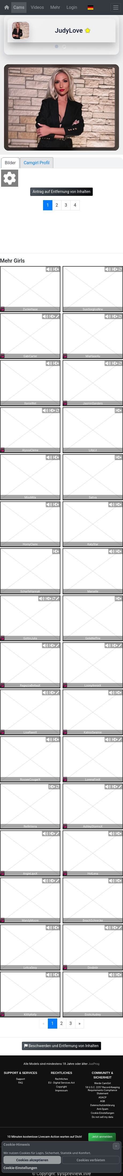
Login (72, 7)
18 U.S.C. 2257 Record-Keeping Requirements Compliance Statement (102, 1090)
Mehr (55, 7)
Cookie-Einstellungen (102, 1112)
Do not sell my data (102, 1116)
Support (20, 1078)
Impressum (61, 1090)
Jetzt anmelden (102, 1136)
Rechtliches (61, 1078)
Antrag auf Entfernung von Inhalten (61, 191)
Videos (37, 7)
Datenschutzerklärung (102, 1105)
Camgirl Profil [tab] (37, 162)
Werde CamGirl (102, 1083)
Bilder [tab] (10, 162)
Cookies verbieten (91, 1160)
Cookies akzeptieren (32, 1160)
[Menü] (115, 7)
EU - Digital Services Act (61, 1082)
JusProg (93, 1064)
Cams (18, 7)
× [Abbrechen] (116, 1146)
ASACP (102, 1097)
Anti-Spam (102, 1108)
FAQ (20, 1082)
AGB (102, 1101)
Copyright (61, 1086)
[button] (90, 7)
